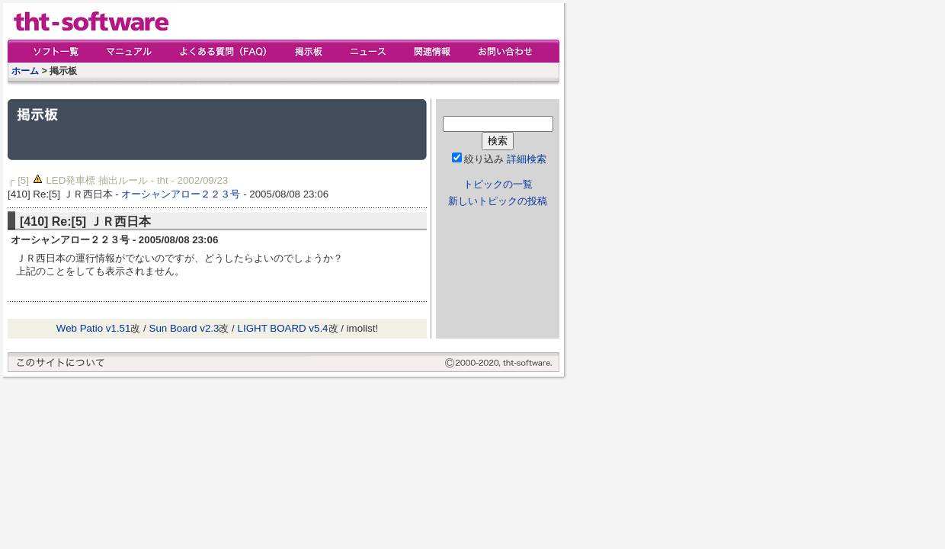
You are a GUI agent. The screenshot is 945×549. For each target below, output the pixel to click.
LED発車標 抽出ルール (97, 180)
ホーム (25, 71)
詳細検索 (526, 159)
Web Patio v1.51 (93, 328)
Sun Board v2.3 (184, 328)
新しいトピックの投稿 (497, 201)
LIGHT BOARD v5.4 (283, 328)
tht (162, 180)
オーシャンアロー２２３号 (180, 194)
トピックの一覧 (498, 184)
